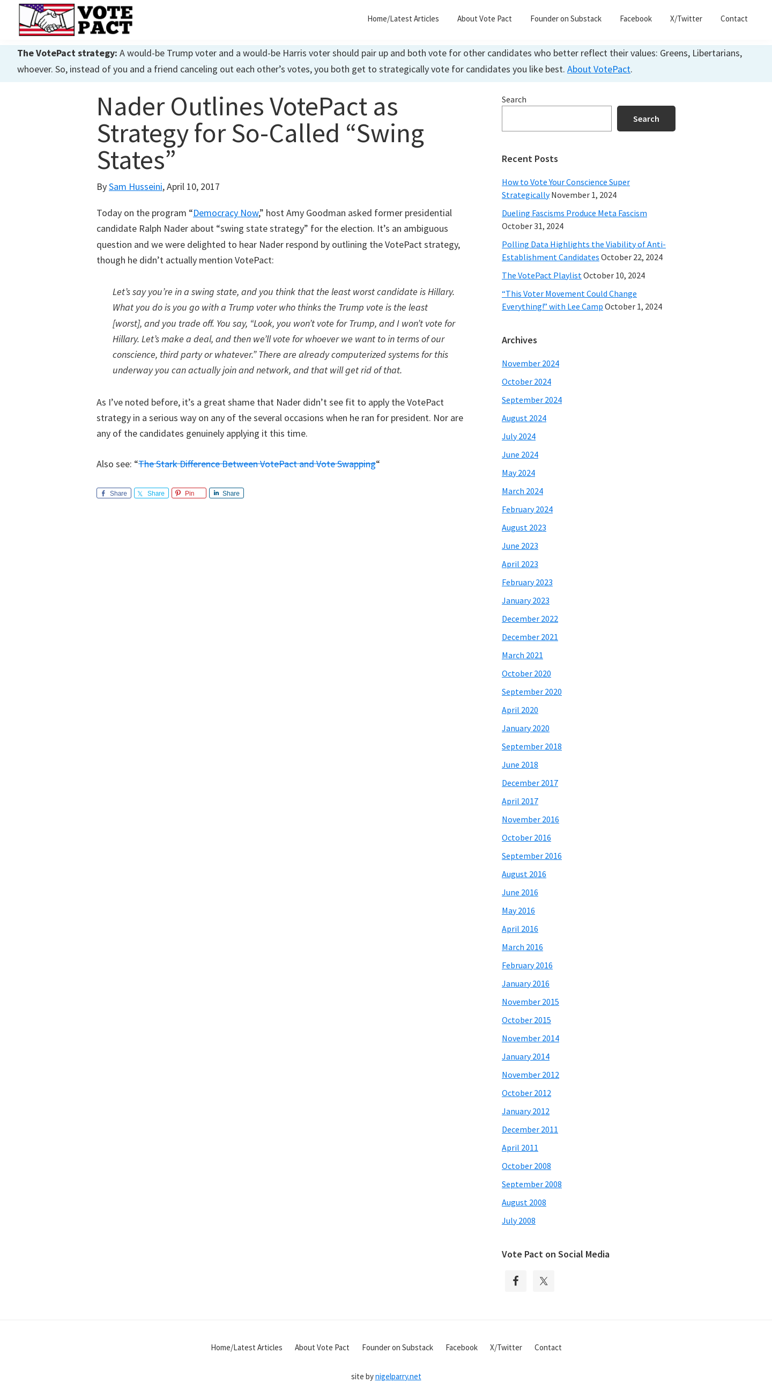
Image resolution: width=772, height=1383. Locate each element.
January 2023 (526, 600)
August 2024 (524, 418)
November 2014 (530, 1038)
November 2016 (530, 819)
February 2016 (527, 965)
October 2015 (526, 1019)
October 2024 (526, 381)
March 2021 (522, 655)
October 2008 (526, 1165)
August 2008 (524, 1202)
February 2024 (527, 509)
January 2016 (526, 983)
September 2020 (532, 691)
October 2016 (526, 837)
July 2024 (519, 436)
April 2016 (520, 928)
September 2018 (532, 746)
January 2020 (526, 728)
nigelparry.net (398, 1376)
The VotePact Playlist (542, 275)
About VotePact (598, 69)
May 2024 (518, 472)
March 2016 (522, 946)
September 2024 (532, 399)
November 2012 (530, 1074)
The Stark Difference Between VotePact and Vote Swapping (257, 464)
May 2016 (518, 910)
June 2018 (520, 764)
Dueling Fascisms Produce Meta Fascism (574, 213)
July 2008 (519, 1220)
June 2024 (520, 454)
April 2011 (520, 1147)
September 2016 (532, 855)
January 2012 (526, 1111)
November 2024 (530, 363)
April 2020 (520, 709)
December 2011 (530, 1129)
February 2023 (527, 582)
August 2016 (524, 874)
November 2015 (530, 1001)
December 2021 (530, 636)
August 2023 (524, 527)
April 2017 (520, 801)
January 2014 (526, 1056)
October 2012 (526, 1092)
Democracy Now (225, 213)
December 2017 (530, 782)
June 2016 (520, 892)
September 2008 (532, 1184)
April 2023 (520, 563)
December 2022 (530, 618)
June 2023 (520, 545)
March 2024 (522, 490)
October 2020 (526, 673)
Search (514, 99)
